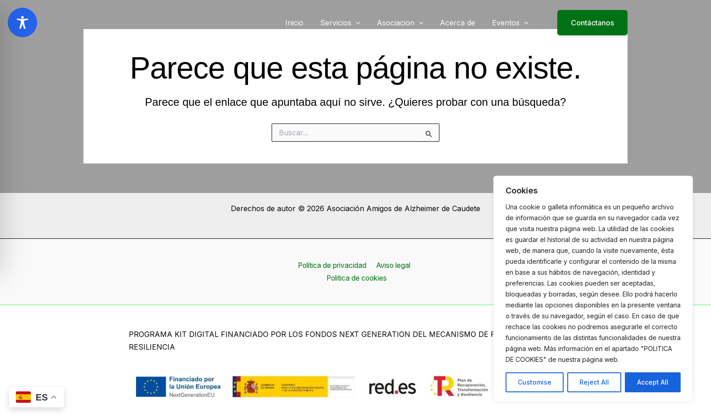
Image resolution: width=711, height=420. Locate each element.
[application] (363, 22)
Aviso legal (393, 265)
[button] (587, 22)
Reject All (594, 382)
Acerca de (460, 22)
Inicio (304, 22)
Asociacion (405, 22)
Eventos (511, 22)
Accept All (652, 382)
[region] (593, 289)
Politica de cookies (357, 277)
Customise (534, 382)
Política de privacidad (331, 265)
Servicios (347, 22)
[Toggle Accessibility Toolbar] (22, 22)
